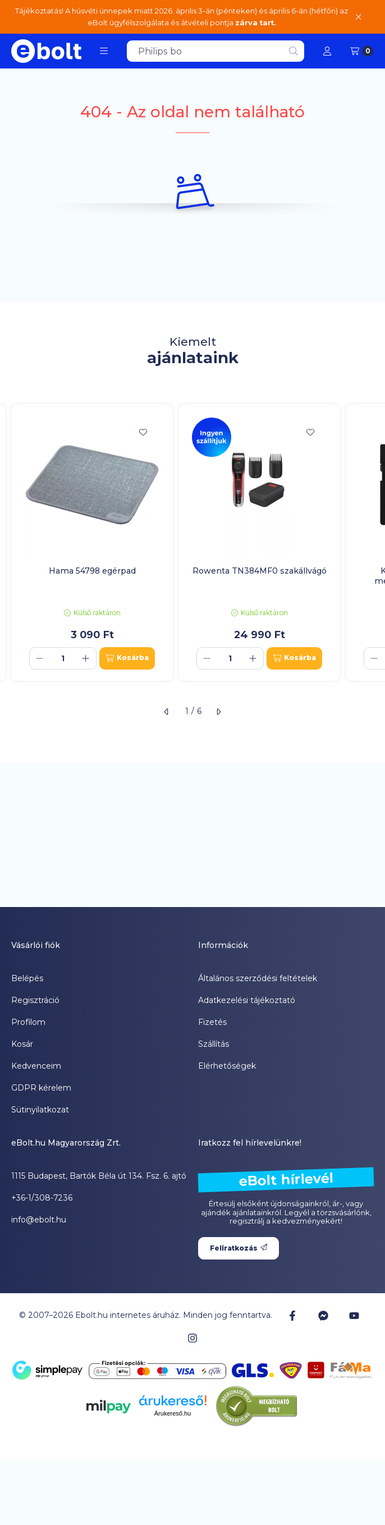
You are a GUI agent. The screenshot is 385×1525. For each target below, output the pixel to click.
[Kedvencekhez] (143, 432)
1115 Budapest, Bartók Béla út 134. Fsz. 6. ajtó (98, 1176)
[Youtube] (354, 1315)
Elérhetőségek (227, 1066)
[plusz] (85, 658)
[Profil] (327, 51)
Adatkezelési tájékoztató (246, 1000)
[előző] (166, 711)
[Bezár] (358, 16)
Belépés (27, 978)
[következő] (218, 711)
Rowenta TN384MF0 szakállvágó (259, 571)
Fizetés (212, 1022)
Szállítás (213, 1044)
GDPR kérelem (41, 1088)
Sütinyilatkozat (40, 1110)
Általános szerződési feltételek (257, 978)
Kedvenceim (36, 1066)
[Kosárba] (127, 658)
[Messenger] (323, 1315)
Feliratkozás (238, 1248)
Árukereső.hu (172, 1413)
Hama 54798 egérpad (92, 571)
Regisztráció (35, 1000)
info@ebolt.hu (38, 1220)
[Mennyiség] (63, 658)
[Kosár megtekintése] (362, 51)
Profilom (28, 1022)
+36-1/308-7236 (41, 1198)
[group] (192, 542)
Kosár (22, 1044)
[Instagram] (192, 1338)
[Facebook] (292, 1315)
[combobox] (215, 51)
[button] (104, 51)
